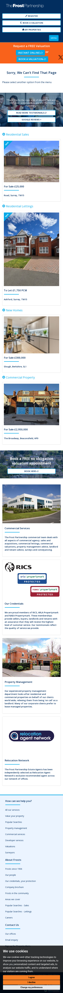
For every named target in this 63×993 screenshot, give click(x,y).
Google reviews (31, 119)
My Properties (31, 29)
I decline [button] (31, 982)
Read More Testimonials (31, 112)
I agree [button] (31, 977)
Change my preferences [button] (31, 987)
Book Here (31, 471)
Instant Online (30, 52)
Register (31, 16)
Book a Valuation (31, 22)
